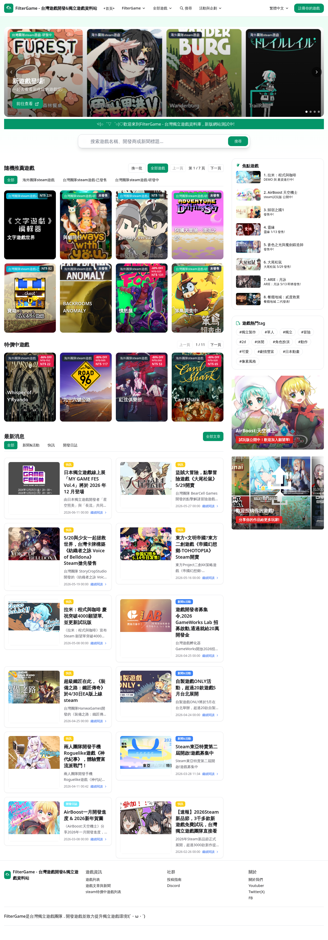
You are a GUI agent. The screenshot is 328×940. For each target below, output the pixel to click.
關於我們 (256, 879)
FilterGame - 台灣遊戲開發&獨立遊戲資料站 (41, 875)
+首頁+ (109, 8)
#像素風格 (247, 361)
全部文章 (213, 436)
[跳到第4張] (319, 112)
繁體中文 (279, 8)
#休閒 (259, 341)
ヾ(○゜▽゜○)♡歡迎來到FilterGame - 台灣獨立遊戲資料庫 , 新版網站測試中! (186, 124)
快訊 (51, 445)
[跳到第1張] (306, 112)
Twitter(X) (257, 891)
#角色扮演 (281, 341)
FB (251, 897)
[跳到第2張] (311, 112)
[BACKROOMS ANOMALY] (86, 297)
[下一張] (317, 72)
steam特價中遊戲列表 (103, 891)
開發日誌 (70, 445)
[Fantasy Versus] (142, 224)
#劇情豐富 (266, 351)
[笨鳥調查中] (197, 297)
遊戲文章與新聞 (98, 885)
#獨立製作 (247, 332)
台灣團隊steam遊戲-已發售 (85, 179)
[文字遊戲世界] (30, 224)
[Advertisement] (278, 571)
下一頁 (215, 168)
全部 (10, 179)
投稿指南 (174, 879)
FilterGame (134, 8)
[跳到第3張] (315, 112)
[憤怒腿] (142, 297)
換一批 (136, 168)
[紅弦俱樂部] (142, 387)
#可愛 (244, 351)
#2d (242, 341)
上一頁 (177, 168)
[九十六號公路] (86, 387)
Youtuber (256, 885)
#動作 (303, 341)
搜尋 (186, 8)
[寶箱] (30, 297)
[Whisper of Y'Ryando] (30, 387)
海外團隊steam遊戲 (39, 179)
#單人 (269, 332)
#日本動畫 (291, 351)
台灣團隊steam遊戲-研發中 (137, 179)
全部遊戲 (162, 8)
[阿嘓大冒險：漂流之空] (197, 224)
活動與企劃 (210, 8)
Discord (173, 885)
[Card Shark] (197, 387)
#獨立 (287, 332)
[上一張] (11, 72)
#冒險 (306, 332)
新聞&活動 (31, 445)
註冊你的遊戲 (309, 8)
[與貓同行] (86, 224)
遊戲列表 (93, 879)
